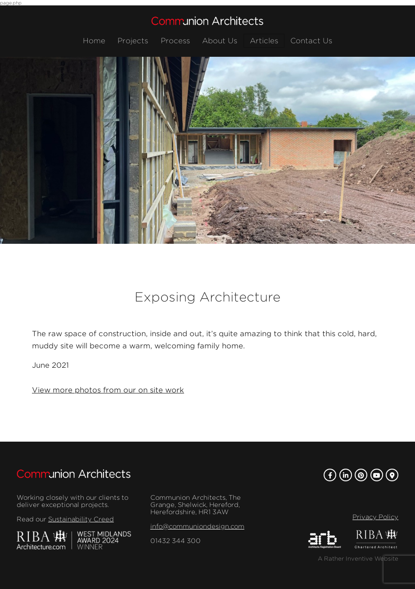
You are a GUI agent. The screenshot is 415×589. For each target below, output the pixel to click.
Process (175, 41)
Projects (132, 41)
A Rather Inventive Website (358, 558)
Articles (264, 41)
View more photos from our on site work (108, 390)
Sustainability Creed (81, 519)
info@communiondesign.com (197, 526)
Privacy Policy (375, 517)
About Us (219, 41)
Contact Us (311, 41)
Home (94, 41)
